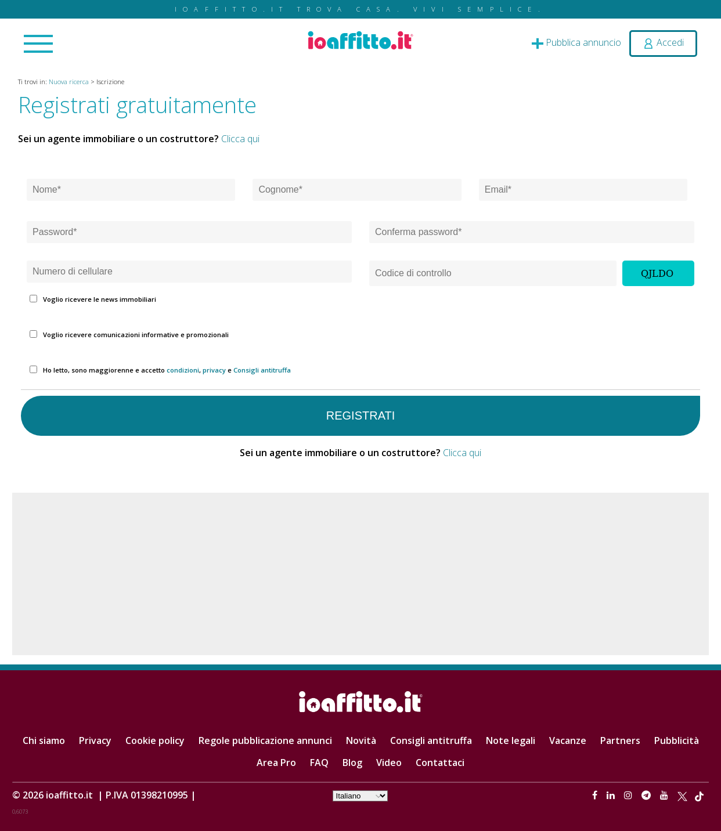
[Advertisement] (360, 574)
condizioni (183, 370)
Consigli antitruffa (262, 370)
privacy (214, 370)
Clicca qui (240, 138)
